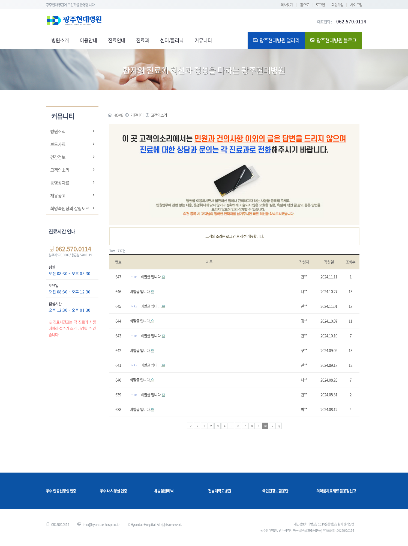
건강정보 (57, 157)
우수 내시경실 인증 (113, 490)
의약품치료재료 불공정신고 (336, 490)
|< (190, 426)
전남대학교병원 (219, 490)
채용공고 (57, 195)
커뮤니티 (136, 115)
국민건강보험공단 (275, 490)
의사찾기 (287, 4)
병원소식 (57, 131)
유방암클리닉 (164, 490)
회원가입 (337, 4)
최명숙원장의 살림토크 (69, 208)
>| (279, 426)
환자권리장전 (346, 524)
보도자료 (57, 144)
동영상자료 (59, 182)
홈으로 (304, 4)
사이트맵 (356, 4)
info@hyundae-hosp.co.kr (101, 524)
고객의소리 (59, 170)
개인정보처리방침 (305, 524)
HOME (118, 115)
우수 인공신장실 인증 (61, 490)
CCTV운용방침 (327, 524)
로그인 (320, 4)
